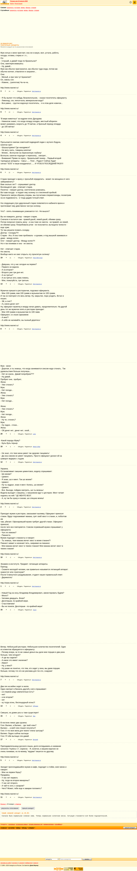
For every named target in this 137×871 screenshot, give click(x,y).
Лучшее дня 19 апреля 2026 (19, 1)
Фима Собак (36, 446)
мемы (23, 7)
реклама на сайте (6, 863)
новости (35, 863)
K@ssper (35, 706)
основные (11, 824)
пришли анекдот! (130, 828)
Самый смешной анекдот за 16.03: (16, 813)
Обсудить (20, 91)
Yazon (34, 610)
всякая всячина (49, 824)
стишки (33, 7)
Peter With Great (37, 258)
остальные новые (22, 824)
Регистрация (18, 3)
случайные (58, 824)
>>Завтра (17, 804)
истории (17, 7)
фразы (28, 7)
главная (4, 828)
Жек (34, 716)
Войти (12, 3)
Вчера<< (4, 804)
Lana (34, 434)
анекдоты (10, 7)
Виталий (35, 739)
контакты (15, 863)
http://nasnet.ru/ (36, 91)
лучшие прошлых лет (35, 824)
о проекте (21, 863)
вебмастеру (28, 863)
